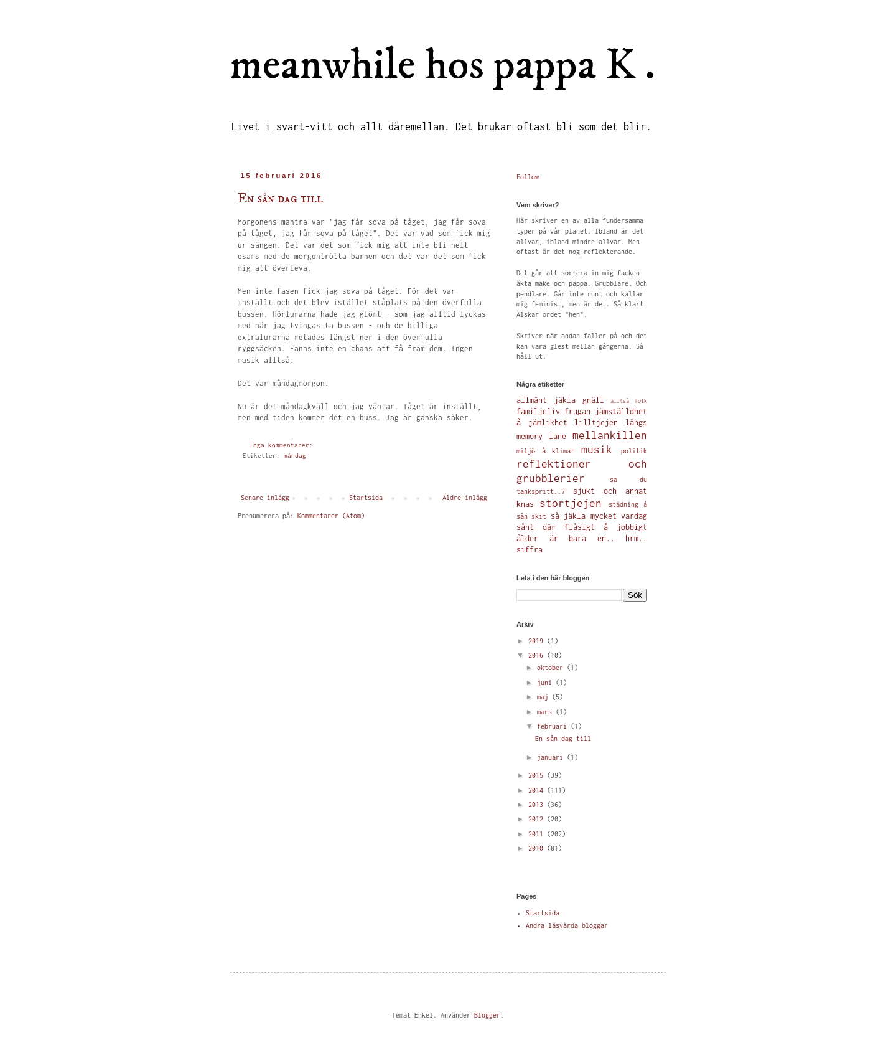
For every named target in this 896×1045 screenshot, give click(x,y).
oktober (552, 667)
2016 (537, 655)
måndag (295, 455)
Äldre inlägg (464, 497)
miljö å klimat (545, 451)
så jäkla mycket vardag (599, 516)
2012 (537, 819)
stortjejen (570, 503)
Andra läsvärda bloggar (567, 925)
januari (552, 757)
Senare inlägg (265, 497)
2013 (537, 804)
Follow (527, 177)
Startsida (366, 497)
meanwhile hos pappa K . (442, 66)
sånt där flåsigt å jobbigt (581, 527)
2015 (537, 775)
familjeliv (538, 411)
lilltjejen (596, 422)
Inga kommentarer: (283, 445)
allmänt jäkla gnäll (560, 400)
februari (554, 726)
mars (546, 712)
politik (634, 451)
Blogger (487, 1015)
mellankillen (609, 435)
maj (544, 697)
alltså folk (628, 401)
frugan (577, 411)
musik (596, 449)
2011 (537, 834)
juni (546, 682)
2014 (537, 790)
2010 (537, 848)
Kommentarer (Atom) (331, 515)
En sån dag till (280, 198)
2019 (537, 641)
